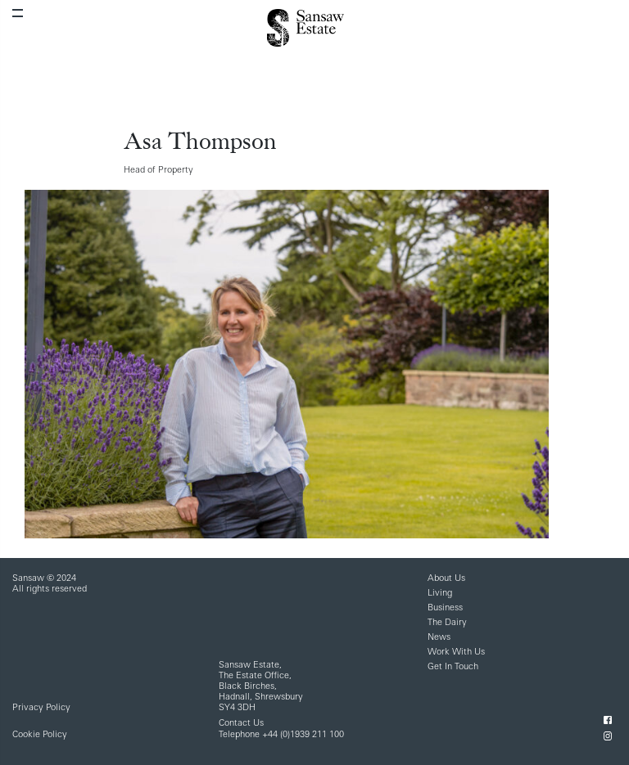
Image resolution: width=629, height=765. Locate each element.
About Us (446, 578)
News (439, 637)
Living (440, 593)
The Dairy (447, 623)
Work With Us (456, 652)
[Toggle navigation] (17, 13)
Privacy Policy (41, 708)
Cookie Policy (39, 735)
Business (445, 608)
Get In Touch (453, 667)
